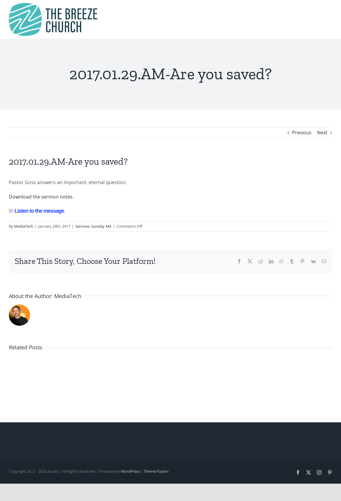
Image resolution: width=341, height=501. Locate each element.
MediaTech (23, 226)
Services (82, 226)
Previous (302, 132)
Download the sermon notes (41, 197)
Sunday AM (101, 226)
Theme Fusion (156, 471)
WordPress (130, 471)
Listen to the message (36, 211)
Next (322, 132)
